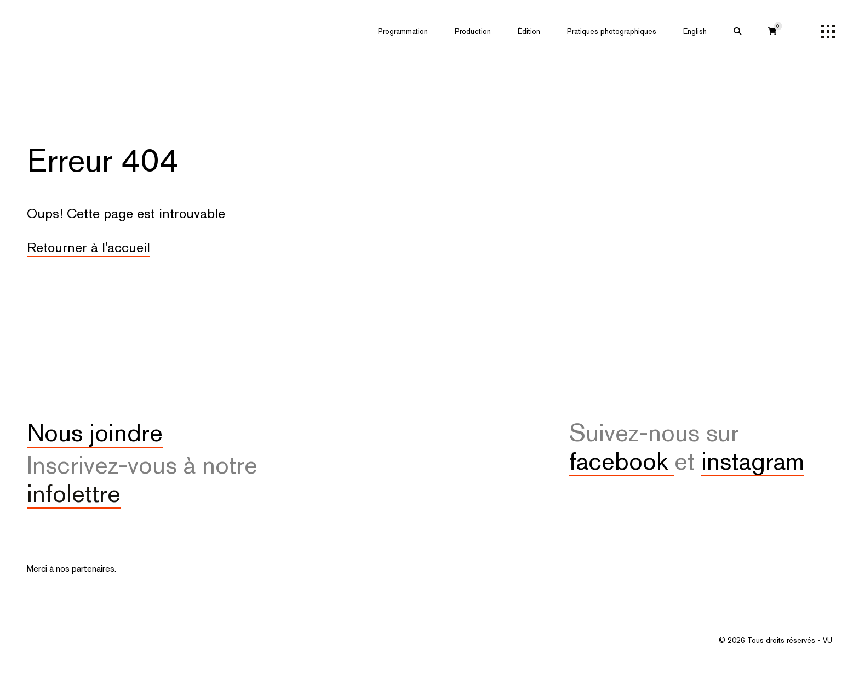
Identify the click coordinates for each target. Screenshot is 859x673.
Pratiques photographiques (611, 31)
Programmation (403, 31)
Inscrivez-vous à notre (142, 478)
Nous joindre (95, 432)
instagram (752, 461)
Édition (529, 31)
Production (473, 31)
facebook (621, 461)
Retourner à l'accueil (88, 247)
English (695, 31)
